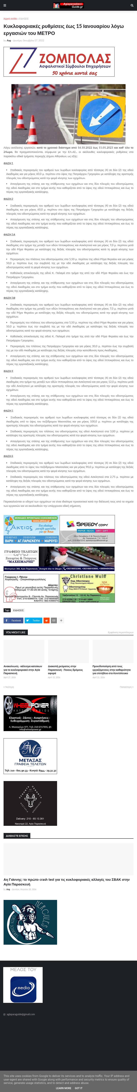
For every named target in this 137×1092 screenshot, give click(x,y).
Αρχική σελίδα (10, 18)
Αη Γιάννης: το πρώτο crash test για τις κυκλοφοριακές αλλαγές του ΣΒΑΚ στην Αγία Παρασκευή (67, 881)
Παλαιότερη (126, 686)
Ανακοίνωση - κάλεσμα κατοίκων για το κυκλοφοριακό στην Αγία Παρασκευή (23, 670)
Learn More (63, 1088)
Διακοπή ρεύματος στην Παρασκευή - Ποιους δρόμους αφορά (65, 670)
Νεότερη (9, 686)
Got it (78, 1088)
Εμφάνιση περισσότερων (120, 632)
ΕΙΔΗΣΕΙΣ (24, 18)
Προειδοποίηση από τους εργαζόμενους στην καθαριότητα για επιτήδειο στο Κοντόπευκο (112, 670)
